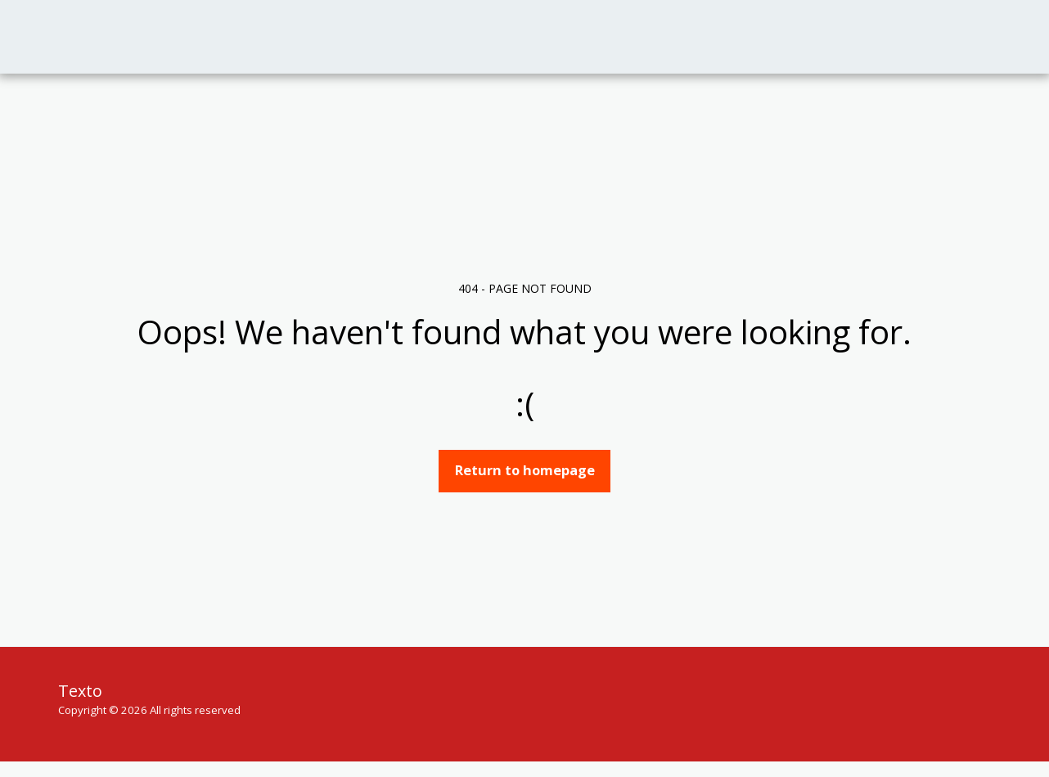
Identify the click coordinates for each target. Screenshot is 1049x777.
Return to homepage (525, 469)
